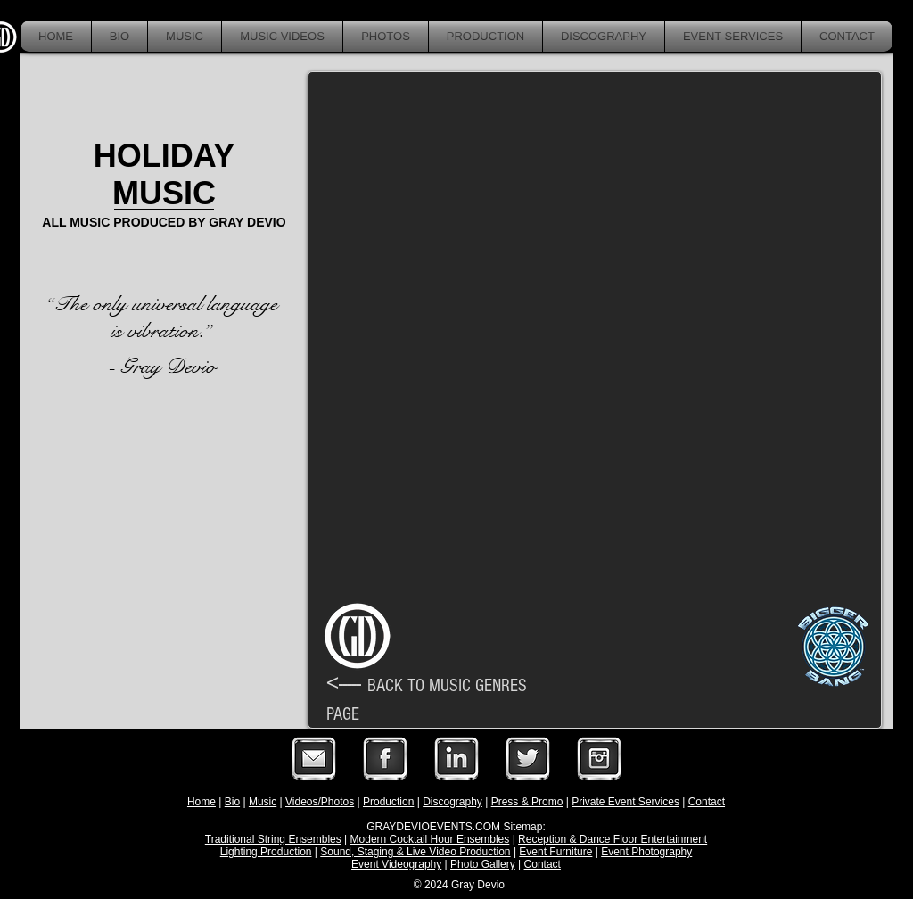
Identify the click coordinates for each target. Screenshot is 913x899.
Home (201, 802)
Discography (452, 802)
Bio (232, 802)
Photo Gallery (482, 864)
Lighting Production (266, 851)
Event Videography (396, 864)
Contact (706, 802)
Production (388, 802)
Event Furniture (555, 851)
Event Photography (646, 851)
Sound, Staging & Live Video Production (415, 851)
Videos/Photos (319, 802)
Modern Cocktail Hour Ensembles (430, 839)
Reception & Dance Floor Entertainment (612, 839)
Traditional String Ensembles (273, 839)
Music (262, 802)
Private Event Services (625, 802)
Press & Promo (527, 802)
